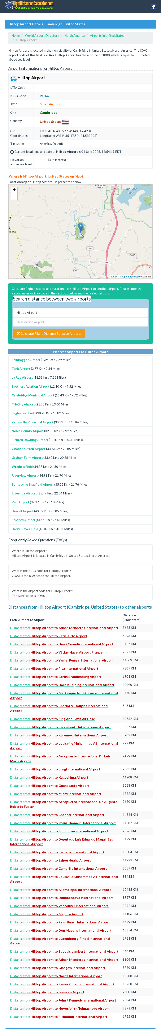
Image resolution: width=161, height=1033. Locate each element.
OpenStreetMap (130, 276)
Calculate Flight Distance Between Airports (49, 333)
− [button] (14, 196)
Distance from (64, 628)
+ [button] (14, 190)
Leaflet (114, 276)
